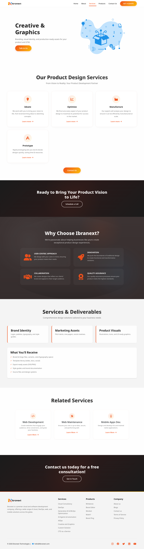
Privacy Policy (119, 518)
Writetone (89, 504)
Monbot (89, 511)
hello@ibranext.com (41, 544)
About (83, 3)
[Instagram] (112, 544)
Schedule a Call (72, 204)
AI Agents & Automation (67, 517)
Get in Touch (72, 479)
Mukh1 (88, 515)
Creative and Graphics (66, 524)
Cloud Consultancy (65, 504)
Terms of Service (120, 515)
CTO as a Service (64, 531)
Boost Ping (90, 518)
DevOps (61, 507)
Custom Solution (64, 528)
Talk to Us (23, 48)
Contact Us (113, 3)
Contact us (118, 511)
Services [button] (92, 3)
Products (102, 3)
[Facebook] (118, 544)
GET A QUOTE (128, 3)
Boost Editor (90, 507)
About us (117, 504)
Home (76, 3)
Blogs (116, 507)
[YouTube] (135, 544)
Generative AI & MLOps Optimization (67, 512)
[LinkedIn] (129, 544)
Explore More (72, 442)
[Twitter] (124, 544)
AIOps (60, 520)
